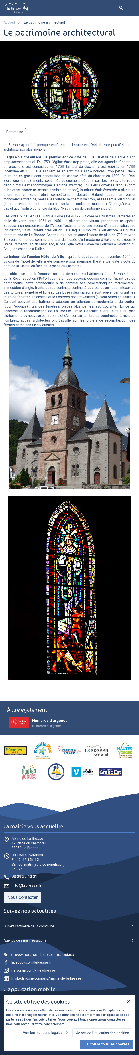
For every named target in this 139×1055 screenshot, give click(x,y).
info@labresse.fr (27, 885)
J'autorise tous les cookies (106, 1044)
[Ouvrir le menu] (131, 8)
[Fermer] (128, 1001)
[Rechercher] (121, 8)
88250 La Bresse (29, 843)
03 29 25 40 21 (24, 876)
